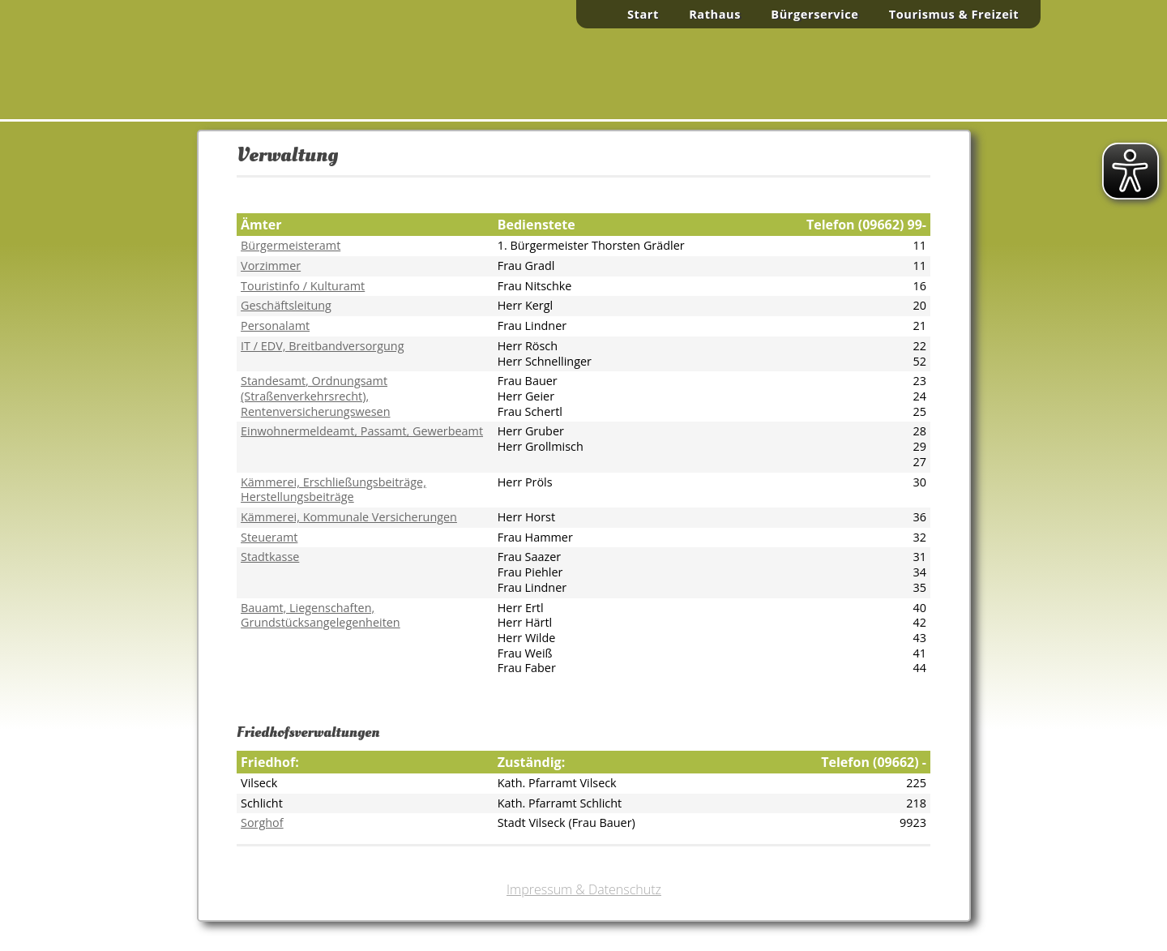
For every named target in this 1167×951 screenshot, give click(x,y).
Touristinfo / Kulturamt (303, 285)
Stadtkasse (270, 556)
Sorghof (262, 822)
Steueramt (269, 537)
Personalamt (275, 325)
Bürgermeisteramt (290, 245)
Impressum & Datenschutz (584, 889)
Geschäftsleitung (286, 305)
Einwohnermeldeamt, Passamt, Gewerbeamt (362, 431)
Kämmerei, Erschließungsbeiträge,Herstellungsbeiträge (333, 489)
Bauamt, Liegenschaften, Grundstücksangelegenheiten (320, 615)
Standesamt (273, 380)
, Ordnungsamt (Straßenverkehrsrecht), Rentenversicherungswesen (315, 395)
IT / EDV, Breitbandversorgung (322, 345)
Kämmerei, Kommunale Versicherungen (349, 517)
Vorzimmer (271, 265)
